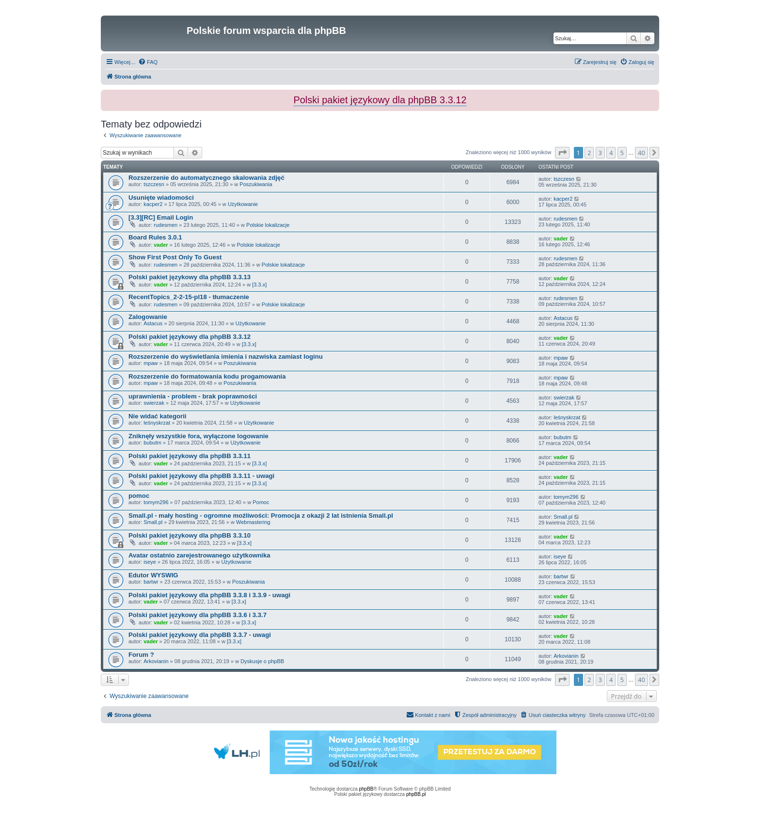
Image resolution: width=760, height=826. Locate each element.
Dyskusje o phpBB (262, 661)
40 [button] (641, 152)
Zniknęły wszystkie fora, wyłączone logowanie (198, 436)
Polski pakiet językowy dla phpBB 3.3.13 (189, 277)
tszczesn (153, 184)
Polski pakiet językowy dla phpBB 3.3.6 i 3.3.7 (197, 615)
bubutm (152, 442)
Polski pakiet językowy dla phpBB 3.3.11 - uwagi (201, 475)
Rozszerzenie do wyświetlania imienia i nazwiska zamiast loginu (225, 356)
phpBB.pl (416, 794)
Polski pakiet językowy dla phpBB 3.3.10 (189, 535)
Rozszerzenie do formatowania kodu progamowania (207, 376)
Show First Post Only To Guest (175, 257)
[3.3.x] (259, 284)
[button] (562, 153)
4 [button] (611, 152)
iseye (149, 562)
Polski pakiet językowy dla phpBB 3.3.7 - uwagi (199, 634)
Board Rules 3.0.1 (155, 237)
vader (161, 245)
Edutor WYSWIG (153, 575)
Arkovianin (155, 661)
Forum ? (141, 654)
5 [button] (622, 152)
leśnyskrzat (156, 423)
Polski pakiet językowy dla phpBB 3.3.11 (189, 456)
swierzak (153, 403)
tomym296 (155, 502)
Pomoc (261, 502)
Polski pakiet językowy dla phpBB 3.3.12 (189, 336)
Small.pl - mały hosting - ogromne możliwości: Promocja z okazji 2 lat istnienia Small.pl (260, 515)
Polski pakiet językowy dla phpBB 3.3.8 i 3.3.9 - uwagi (209, 595)
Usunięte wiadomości (161, 197)
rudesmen (165, 225)
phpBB (366, 789)
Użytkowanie (243, 204)
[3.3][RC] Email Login (160, 217)
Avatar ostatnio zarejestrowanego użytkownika (199, 555)
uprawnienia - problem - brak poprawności (192, 396)
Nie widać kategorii (157, 416)
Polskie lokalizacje (267, 225)
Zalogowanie (147, 316)
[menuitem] (148, 62)
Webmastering (253, 522)
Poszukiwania (255, 184)
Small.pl (152, 522)
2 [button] (589, 152)
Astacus (152, 323)
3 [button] (600, 152)
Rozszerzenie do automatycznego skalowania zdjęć (206, 177)
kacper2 (152, 204)
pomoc (138, 495)
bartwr (150, 582)
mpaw (150, 363)
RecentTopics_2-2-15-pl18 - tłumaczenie (188, 297)
